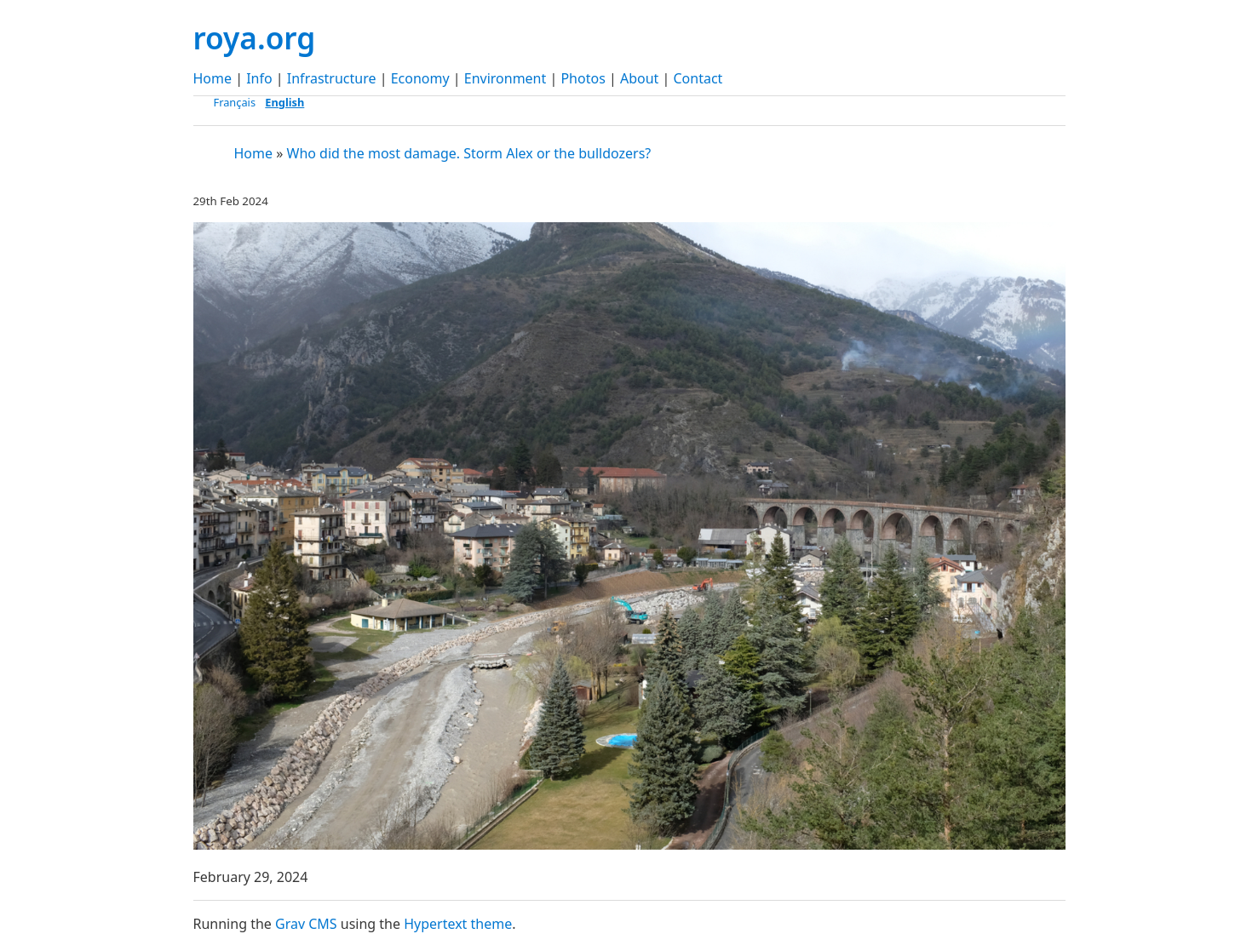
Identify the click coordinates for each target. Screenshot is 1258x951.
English (284, 102)
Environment (505, 78)
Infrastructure (331, 78)
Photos (582, 78)
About (639, 78)
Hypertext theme (458, 923)
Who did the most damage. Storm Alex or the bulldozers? (469, 153)
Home (213, 78)
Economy (420, 78)
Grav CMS (306, 923)
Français (235, 102)
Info (259, 78)
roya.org (254, 37)
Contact (698, 78)
